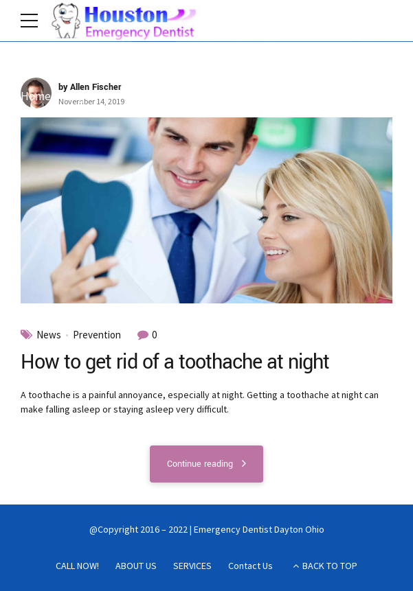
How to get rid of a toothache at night (175, 363)
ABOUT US (136, 565)
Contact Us (250, 565)
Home (36, 96)
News (48, 335)
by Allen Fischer (89, 88)
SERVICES (192, 565)
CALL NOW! (77, 565)
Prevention (97, 335)
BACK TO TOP (329, 565)
